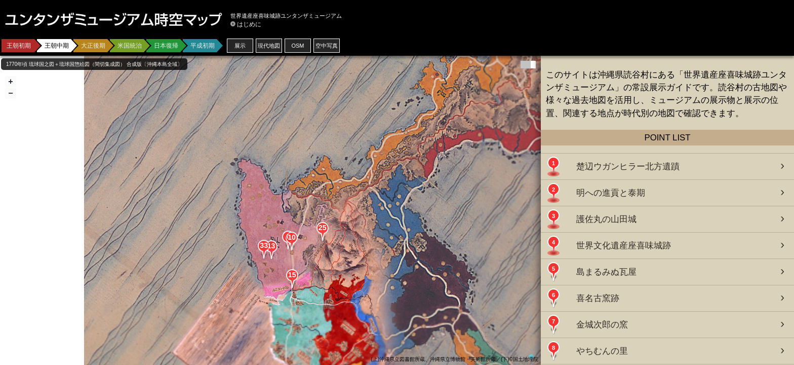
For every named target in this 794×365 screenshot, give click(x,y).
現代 (269, 46)
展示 (240, 46)
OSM (297, 46)
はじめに (249, 24)
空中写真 (326, 46)
